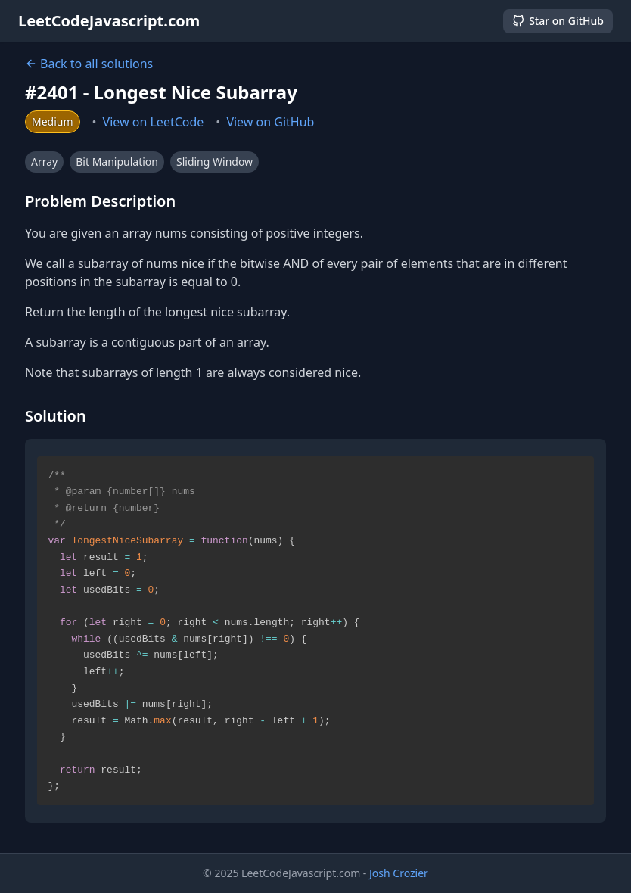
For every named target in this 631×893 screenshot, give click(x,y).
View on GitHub (270, 122)
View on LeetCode (153, 122)
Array (44, 161)
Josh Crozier (398, 873)
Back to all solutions (89, 63)
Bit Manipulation (117, 161)
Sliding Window (214, 161)
